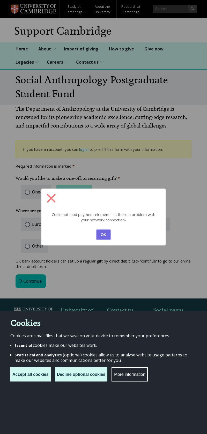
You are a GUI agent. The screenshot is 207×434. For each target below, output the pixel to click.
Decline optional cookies (81, 374)
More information (129, 374)
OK (103, 234)
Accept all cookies (30, 374)
